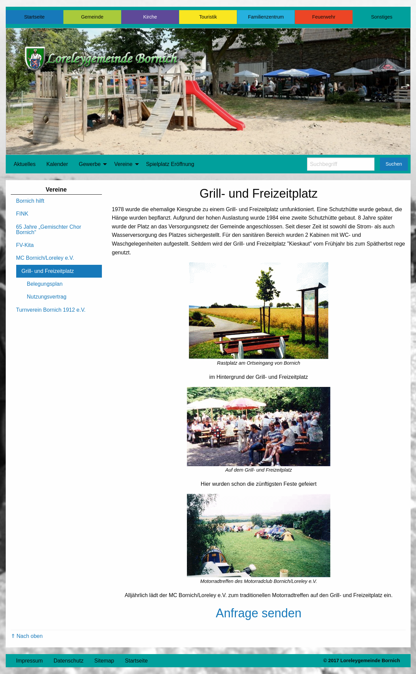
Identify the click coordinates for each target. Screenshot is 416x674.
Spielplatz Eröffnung (170, 164)
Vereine (123, 164)
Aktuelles (25, 164)
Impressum (29, 661)
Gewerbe (90, 164)
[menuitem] (24, 164)
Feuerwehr (323, 17)
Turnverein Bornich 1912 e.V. (51, 310)
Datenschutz (69, 661)
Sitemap (104, 661)
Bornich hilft (30, 201)
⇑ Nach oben (27, 636)
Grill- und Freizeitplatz (48, 271)
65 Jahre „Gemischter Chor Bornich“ (48, 229)
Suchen (394, 164)
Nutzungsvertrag (46, 297)
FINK (22, 214)
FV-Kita (25, 245)
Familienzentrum (266, 17)
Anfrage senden (258, 613)
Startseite (34, 17)
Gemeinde (92, 17)
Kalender (57, 164)
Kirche (150, 17)
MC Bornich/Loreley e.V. (45, 258)
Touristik (208, 17)
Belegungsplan (45, 284)
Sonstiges (381, 17)
